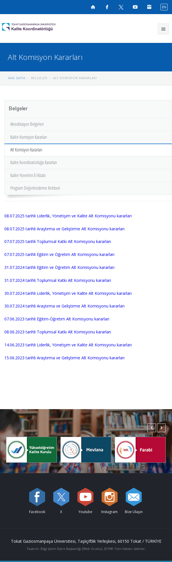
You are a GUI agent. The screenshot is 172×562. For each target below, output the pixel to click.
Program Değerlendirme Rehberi (35, 188)
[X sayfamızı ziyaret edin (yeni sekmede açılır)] (121, 7)
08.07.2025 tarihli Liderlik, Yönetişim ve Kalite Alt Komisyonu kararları (68, 216)
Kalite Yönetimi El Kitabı (28, 175)
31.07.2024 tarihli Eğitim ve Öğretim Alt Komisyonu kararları (59, 267)
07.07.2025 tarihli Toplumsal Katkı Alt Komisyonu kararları (57, 241)
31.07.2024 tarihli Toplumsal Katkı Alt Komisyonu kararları (57, 280)
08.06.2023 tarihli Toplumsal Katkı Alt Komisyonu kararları (57, 332)
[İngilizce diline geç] (163, 7)
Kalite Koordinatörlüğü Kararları (33, 162)
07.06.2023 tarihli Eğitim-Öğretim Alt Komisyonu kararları (56, 319)
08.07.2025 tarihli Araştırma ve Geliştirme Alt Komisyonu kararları (64, 228)
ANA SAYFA (16, 78)
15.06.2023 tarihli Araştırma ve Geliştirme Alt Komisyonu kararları (64, 357)
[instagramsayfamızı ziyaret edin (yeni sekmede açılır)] (149, 7)
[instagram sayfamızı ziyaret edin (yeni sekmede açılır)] (109, 497)
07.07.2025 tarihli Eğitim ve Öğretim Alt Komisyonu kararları (59, 254)
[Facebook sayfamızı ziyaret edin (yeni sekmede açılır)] (107, 7)
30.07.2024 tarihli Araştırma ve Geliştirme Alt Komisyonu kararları (64, 306)
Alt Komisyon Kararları (26, 150)
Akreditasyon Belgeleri (27, 124)
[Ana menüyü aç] (163, 29)
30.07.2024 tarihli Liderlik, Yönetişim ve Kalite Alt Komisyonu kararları (68, 293)
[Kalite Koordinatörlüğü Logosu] (39, 27)
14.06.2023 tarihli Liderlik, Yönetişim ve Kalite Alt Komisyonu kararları (68, 345)
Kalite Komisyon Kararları (28, 137)
